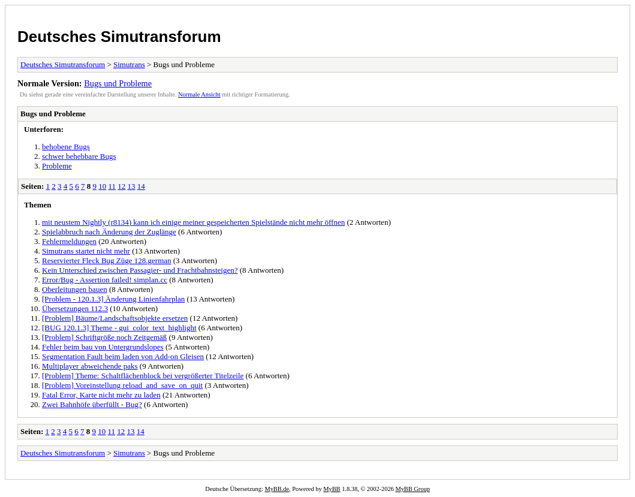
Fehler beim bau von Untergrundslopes (103, 346)
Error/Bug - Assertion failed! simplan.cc (104, 279)
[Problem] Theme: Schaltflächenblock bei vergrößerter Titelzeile (142, 375)
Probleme (57, 165)
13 (132, 186)
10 (102, 186)
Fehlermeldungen (69, 241)
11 (112, 186)
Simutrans (129, 64)
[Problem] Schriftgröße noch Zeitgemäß (104, 337)
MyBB (331, 489)
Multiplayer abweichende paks (90, 366)
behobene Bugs (66, 146)
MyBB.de (276, 489)
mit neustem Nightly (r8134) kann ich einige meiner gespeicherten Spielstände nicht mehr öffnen (193, 222)
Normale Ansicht (199, 94)
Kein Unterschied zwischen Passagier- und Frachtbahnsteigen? (139, 270)
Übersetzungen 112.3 (75, 308)
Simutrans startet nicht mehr (86, 250)
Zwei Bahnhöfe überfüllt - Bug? (92, 404)
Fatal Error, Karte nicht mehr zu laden (101, 394)
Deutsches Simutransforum (119, 37)
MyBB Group (412, 489)
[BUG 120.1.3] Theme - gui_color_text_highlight (119, 327)
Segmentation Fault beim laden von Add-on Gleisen (123, 356)
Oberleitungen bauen (74, 289)
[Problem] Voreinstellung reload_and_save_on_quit (122, 385)
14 (141, 186)
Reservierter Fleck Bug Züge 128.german (106, 260)
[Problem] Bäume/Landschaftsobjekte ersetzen (115, 318)
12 (121, 186)
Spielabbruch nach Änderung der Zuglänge (109, 231)
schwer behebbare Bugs (79, 156)
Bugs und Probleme (118, 83)
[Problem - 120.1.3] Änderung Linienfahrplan (113, 298)
